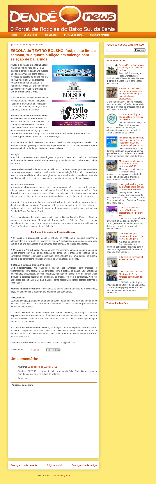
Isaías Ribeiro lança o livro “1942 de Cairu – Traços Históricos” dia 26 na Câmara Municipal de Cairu (132, 142)
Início (14, 35)
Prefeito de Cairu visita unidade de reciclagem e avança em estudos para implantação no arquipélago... (130, 93)
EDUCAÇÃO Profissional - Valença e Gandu (131, 258)
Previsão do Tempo (74, 35)
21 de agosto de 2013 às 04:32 (42, 367)
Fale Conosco (51, 35)
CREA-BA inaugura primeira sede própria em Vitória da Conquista (131, 236)
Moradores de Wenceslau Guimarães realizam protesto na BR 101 (131, 163)
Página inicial (54, 465)
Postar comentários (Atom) (58, 475)
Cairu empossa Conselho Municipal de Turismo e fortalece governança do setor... (131, 275)
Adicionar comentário (23, 385)
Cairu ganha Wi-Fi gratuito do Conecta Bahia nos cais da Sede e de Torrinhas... (132, 187)
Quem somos (30, 35)
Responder (23, 378)
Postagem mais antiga (84, 465)
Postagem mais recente (24, 465)
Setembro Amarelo (99, 35)
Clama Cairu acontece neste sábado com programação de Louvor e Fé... (131, 211)
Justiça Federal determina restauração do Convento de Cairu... (131, 68)
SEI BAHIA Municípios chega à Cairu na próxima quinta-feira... (131, 117)
